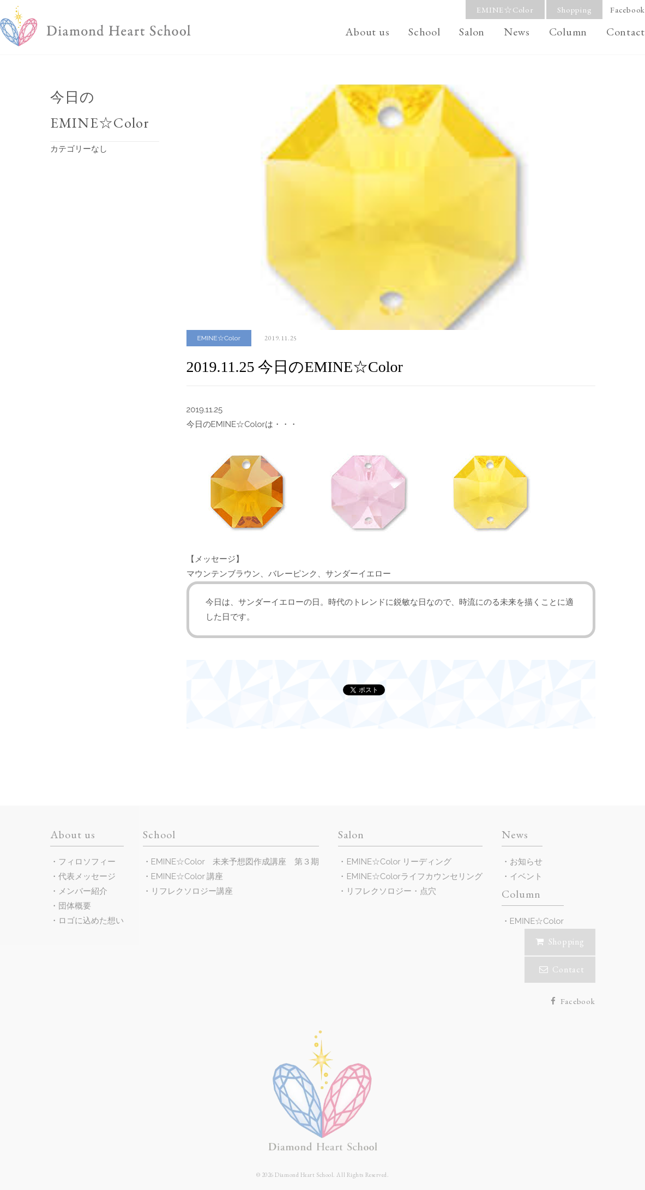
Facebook (627, 9)
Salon (472, 32)
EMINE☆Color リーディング (398, 862)
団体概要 (74, 906)
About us (367, 32)
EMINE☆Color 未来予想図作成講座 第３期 (235, 862)
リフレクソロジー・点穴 (391, 891)
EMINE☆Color (505, 9)
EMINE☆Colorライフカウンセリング (414, 876)
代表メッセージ (87, 876)
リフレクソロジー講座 (192, 891)
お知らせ (526, 862)
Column (568, 32)
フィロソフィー (87, 862)
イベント (526, 876)
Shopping (574, 9)
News (517, 32)
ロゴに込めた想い (91, 920)
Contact (625, 32)
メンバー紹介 (82, 891)
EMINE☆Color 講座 (187, 876)
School (424, 32)
